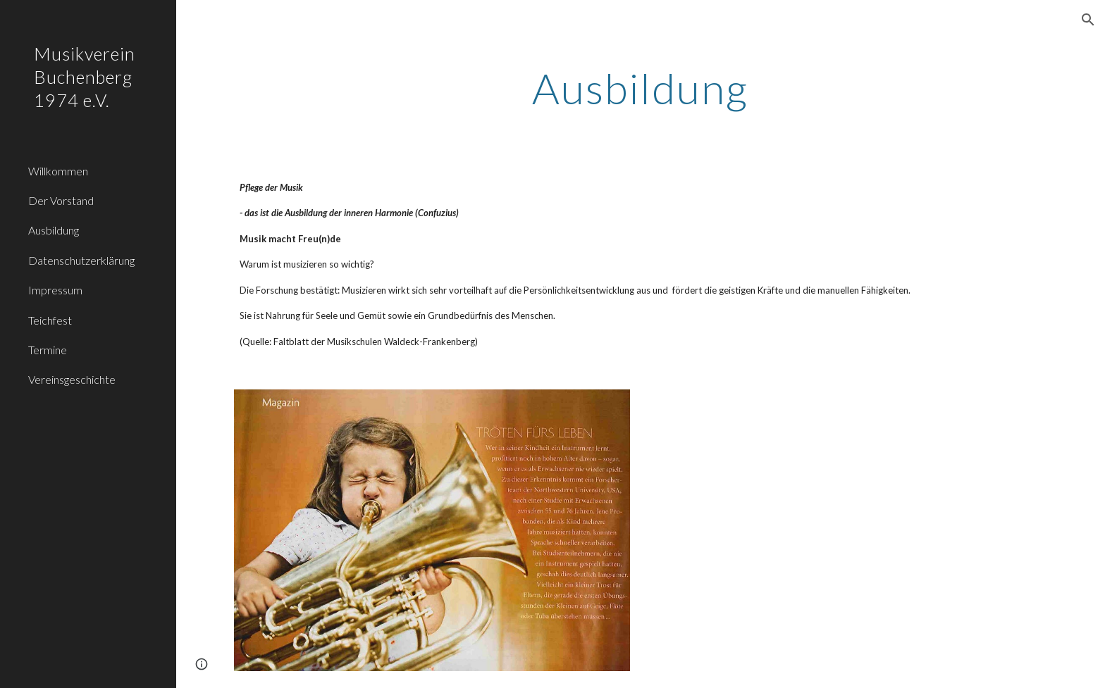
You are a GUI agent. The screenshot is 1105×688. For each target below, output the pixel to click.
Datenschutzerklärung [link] (81, 260)
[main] (640, 88)
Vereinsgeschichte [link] (72, 379)
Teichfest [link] (50, 320)
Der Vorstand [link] (61, 200)
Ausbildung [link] (53, 230)
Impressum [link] (55, 289)
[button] (1088, 20)
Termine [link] (47, 349)
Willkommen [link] (58, 170)
